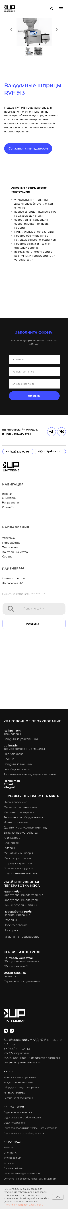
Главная (7, 493)
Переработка (11, 542)
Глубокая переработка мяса (31, 796)
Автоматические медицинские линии (30, 774)
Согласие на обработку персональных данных (30, 1178)
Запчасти (10, 976)
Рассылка (32, 623)
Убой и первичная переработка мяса (22, 884)
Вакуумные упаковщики (21, 739)
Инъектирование (16, 822)
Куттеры (9, 848)
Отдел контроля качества (18, 1112)
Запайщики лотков (17, 769)
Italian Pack (12, 730)
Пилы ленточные (15, 802)
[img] (11, 608)
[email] (34, 384)
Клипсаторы (12, 837)
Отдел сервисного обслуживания (23, 1117)
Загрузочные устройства (21, 832)
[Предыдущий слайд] (11, 30)
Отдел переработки (15, 1122)
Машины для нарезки (19, 812)
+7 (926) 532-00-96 (18, 451)
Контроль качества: (18, 958)
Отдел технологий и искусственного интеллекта (30, 1128)
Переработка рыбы (18, 911)
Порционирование (17, 915)
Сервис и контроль (23, 952)
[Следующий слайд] (56, 30)
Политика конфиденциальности (24, 594)
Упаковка (8, 538)
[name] (34, 359)
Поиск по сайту (33, 608)
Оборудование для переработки (22, 1087)
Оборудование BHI (17, 966)
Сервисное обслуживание (22, 981)
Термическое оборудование (23, 817)
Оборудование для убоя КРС (24, 895)
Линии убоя (12, 891)
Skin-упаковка (14, 754)
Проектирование (16, 925)
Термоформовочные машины (24, 748)
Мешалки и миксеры (18, 853)
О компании (10, 498)
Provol (8, 784)
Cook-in (9, 759)
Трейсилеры (12, 734)
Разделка (10, 920)
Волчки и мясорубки (18, 868)
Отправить (34, 396)
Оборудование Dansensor (22, 961)
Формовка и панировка (20, 807)
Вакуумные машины (18, 764)
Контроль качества (15, 552)
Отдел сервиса (15, 973)
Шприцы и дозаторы (18, 863)
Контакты (8, 507)
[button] (51, 8)
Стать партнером (13, 578)
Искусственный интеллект (18, 1082)
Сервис (7, 556)
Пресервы (11, 930)
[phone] (34, 371)
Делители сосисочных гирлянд (25, 827)
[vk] (12, 1031)
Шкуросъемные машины (21, 873)
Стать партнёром (13, 1168)
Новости (8, 1147)
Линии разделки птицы (20, 905)
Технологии (10, 547)
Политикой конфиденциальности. (24, 1204)
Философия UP (12, 583)
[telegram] (6, 1031)
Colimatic (11, 745)
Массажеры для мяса (18, 858)
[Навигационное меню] (60, 8)
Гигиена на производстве (21, 936)
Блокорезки (12, 842)
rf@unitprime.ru (49, 451)
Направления (11, 502)
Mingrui (9, 787)
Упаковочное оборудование (32, 721)
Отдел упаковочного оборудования (24, 1133)
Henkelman (12, 780)
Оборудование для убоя (21, 900)
